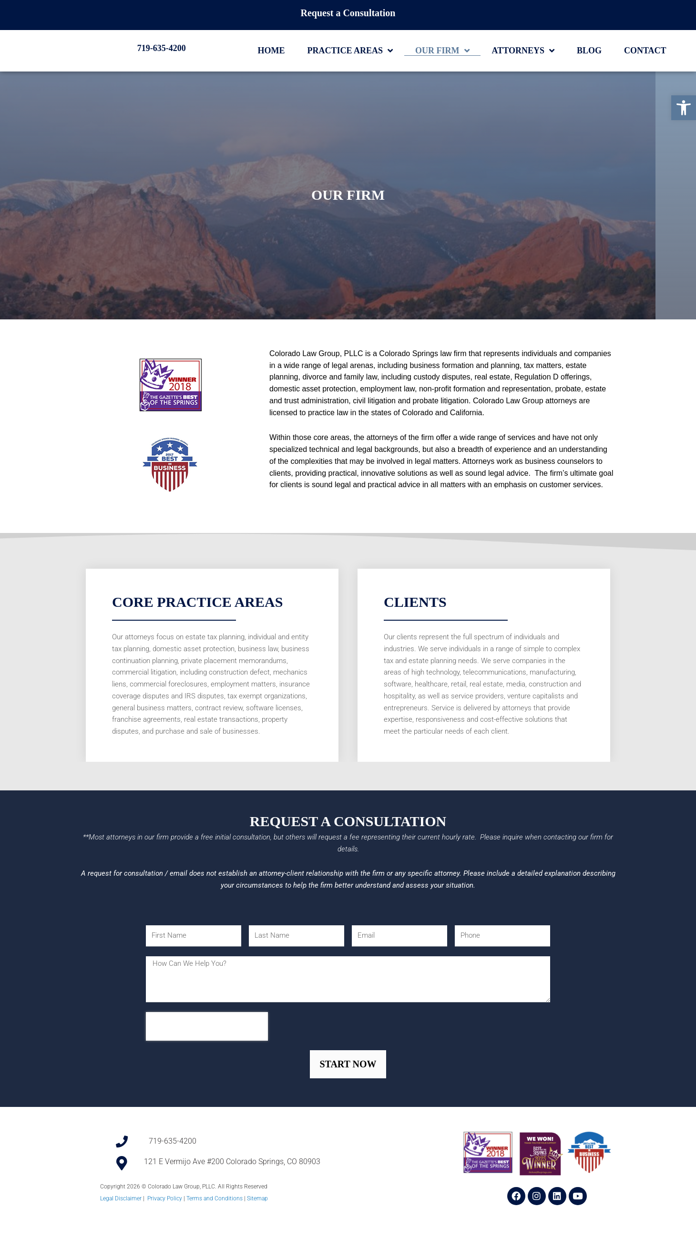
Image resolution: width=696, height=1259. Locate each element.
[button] (683, 107)
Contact (645, 68)
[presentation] (207, 1071)
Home (271, 68)
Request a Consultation (348, 13)
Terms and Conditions (214, 1244)
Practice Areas (350, 68)
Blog (589, 68)
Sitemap (257, 1244)
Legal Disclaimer (121, 1244)
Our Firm (442, 68)
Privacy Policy (164, 1244)
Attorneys (523, 68)
